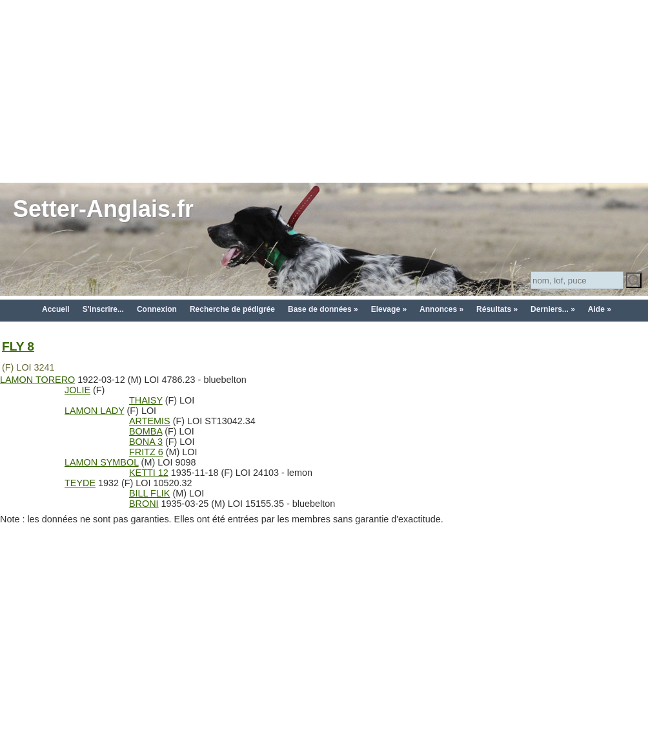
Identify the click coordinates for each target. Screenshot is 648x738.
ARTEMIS (149, 421)
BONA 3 (146, 441)
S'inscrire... (103, 309)
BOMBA (145, 431)
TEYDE (80, 483)
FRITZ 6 (146, 452)
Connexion (157, 309)
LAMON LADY (95, 410)
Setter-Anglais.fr (103, 209)
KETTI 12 (148, 472)
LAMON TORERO (37, 379)
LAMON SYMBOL (102, 462)
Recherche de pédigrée (232, 309)
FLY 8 (18, 346)
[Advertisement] (324, 90)
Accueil (56, 309)
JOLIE (77, 390)
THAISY (146, 400)
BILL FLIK (149, 493)
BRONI (144, 503)
